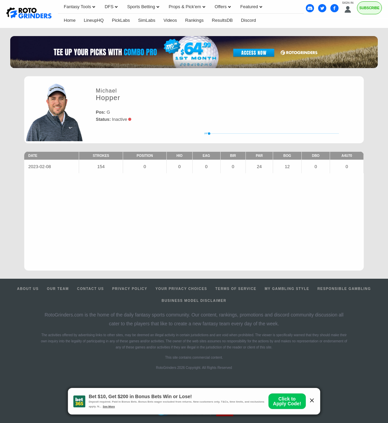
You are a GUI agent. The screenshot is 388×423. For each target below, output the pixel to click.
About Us (28, 289)
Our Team (58, 289)
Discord (248, 20)
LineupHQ (94, 20)
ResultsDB (222, 20)
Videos (170, 20)
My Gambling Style (287, 289)
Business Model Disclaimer (194, 301)
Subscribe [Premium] (369, 8)
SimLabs (146, 20)
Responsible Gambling (344, 289)
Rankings (194, 20)
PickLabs (121, 20)
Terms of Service (236, 289)
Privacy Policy (129, 289)
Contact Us (90, 289)
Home (70, 20)
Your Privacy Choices (181, 289)
